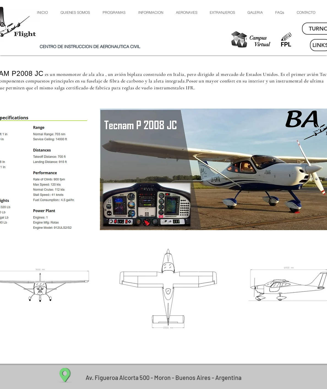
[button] (186, 12)
